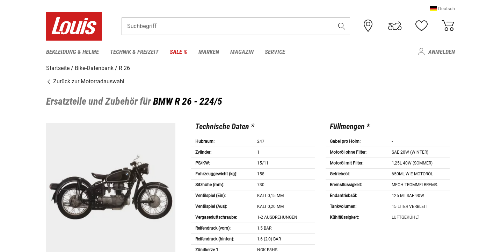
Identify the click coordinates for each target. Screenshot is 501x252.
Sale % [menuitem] (178, 51)
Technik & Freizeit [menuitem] (134, 51)
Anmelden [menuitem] (441, 51)
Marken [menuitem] (208, 51)
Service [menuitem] (275, 51)
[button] (442, 8)
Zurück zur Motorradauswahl (85, 81)
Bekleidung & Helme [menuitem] (72, 51)
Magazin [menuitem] (242, 51)
